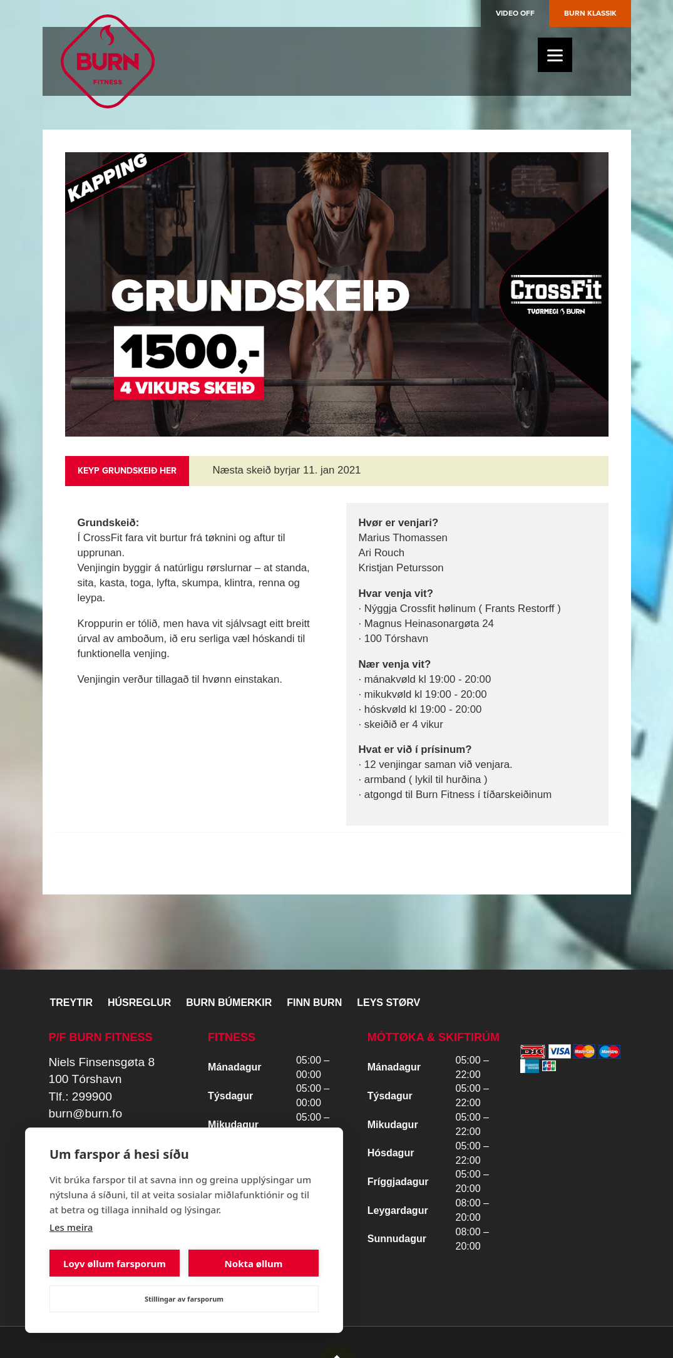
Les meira (71, 1227)
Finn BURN (314, 1002)
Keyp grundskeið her (127, 470)
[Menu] (555, 55)
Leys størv (388, 1002)
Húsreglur (139, 1002)
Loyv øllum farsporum (114, 1263)
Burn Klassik (590, 13)
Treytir (71, 1002)
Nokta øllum (254, 1263)
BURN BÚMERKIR (229, 1002)
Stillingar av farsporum (184, 1299)
